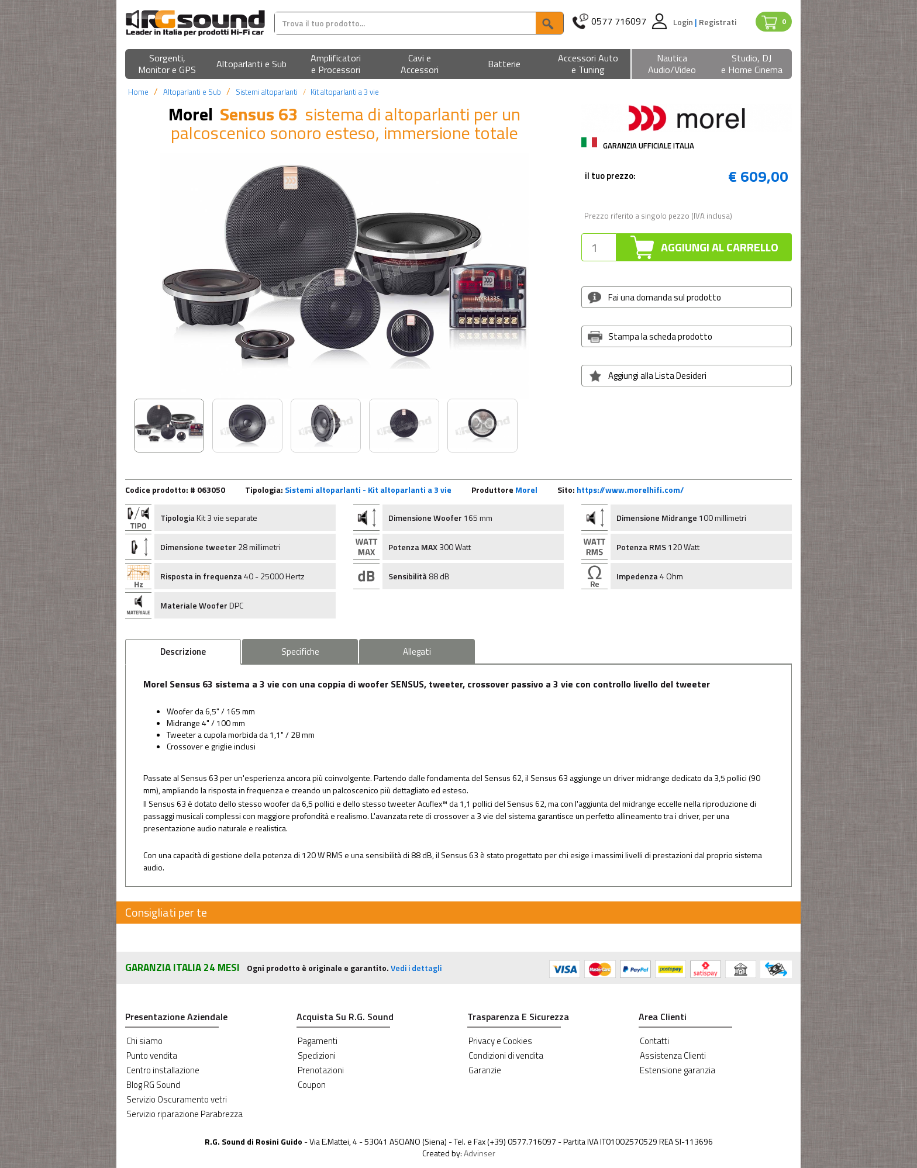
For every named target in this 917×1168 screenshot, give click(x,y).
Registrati (717, 22)
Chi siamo (144, 1041)
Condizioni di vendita (505, 1055)
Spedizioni (317, 1055)
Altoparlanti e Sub (192, 92)
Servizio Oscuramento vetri (176, 1099)
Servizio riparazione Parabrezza (184, 1114)
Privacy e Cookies (500, 1041)
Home (138, 92)
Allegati (417, 651)
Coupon (312, 1084)
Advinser (479, 1153)
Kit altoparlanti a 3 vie (345, 92)
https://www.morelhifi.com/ (630, 489)
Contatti (654, 1041)
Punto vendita (151, 1055)
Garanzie (484, 1070)
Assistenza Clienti (673, 1055)
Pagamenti (317, 1041)
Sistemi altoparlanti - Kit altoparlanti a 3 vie (368, 489)
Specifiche (300, 651)
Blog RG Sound (153, 1084)
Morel (526, 489)
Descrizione (183, 651)
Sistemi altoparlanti (267, 92)
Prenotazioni (321, 1070)
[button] (167, 64)
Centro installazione (162, 1070)
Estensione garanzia (677, 1070)
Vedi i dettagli (416, 968)
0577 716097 (618, 21)
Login (684, 22)
